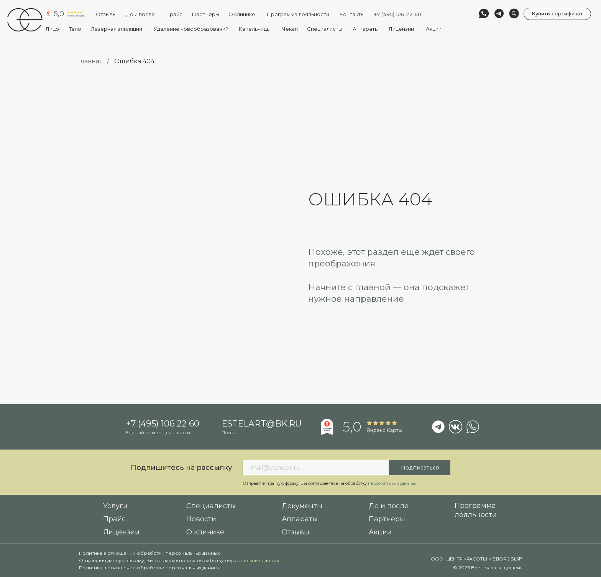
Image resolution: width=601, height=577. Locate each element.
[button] (557, 14)
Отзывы (106, 14)
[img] (25, 20)
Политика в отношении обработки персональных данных (149, 553)
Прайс (114, 519)
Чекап (290, 29)
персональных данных (252, 560)
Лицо (52, 29)
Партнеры (387, 519)
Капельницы (254, 29)
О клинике (241, 14)
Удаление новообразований (191, 29)
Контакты (352, 14)
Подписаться (420, 467)
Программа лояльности (297, 14)
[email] (316, 467)
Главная (90, 61)
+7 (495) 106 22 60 (397, 14)
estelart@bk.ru (262, 423)
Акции (434, 29)
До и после (140, 14)
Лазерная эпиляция (116, 29)
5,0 (59, 13)
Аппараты (366, 29)
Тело (75, 29)
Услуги (115, 506)
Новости (201, 519)
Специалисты (324, 29)
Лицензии (401, 29)
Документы (302, 506)
